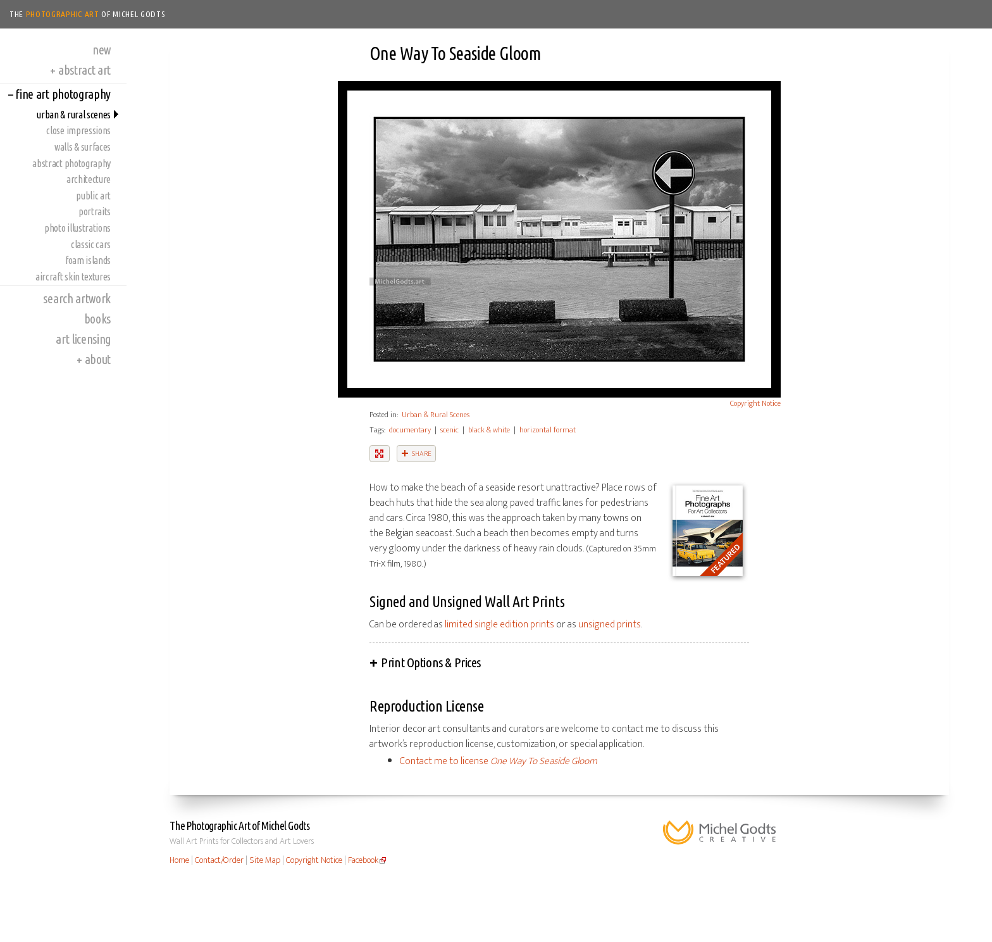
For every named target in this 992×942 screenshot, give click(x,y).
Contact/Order (219, 860)
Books (97, 318)
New (101, 49)
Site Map (264, 860)
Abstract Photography (71, 163)
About (94, 359)
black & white (489, 430)
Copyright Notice (755, 403)
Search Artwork (77, 298)
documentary (410, 430)
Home (179, 860)
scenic (449, 430)
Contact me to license (498, 761)
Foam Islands (88, 260)
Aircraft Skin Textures (73, 276)
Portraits (94, 211)
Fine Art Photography (59, 94)
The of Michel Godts (87, 14)
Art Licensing (83, 339)
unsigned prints (609, 624)
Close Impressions (78, 130)
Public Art (93, 195)
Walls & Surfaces (82, 147)
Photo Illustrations (77, 228)
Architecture (88, 179)
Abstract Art (80, 70)
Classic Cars (91, 244)
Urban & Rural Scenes (74, 114)
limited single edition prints (499, 624)
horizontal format (547, 430)
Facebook (363, 860)
